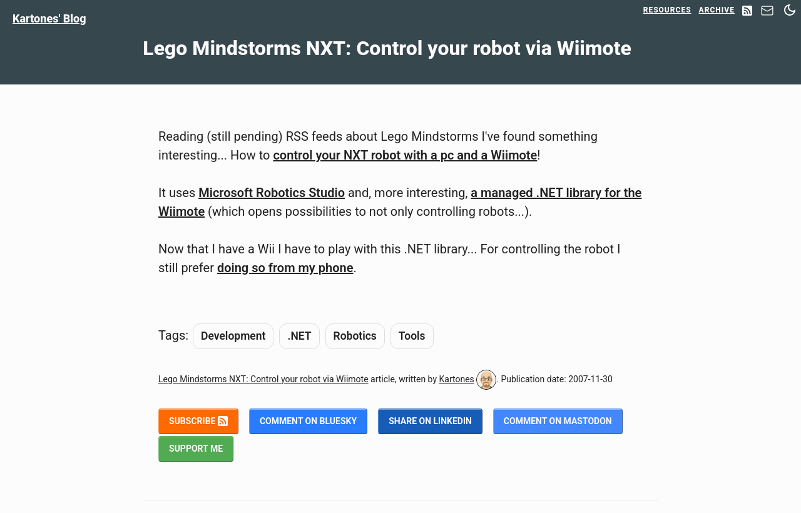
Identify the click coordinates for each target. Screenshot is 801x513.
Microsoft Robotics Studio (271, 192)
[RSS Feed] (747, 11)
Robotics (355, 336)
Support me (196, 449)
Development (233, 336)
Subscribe (198, 421)
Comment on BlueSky (308, 421)
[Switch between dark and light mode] (789, 10)
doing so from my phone (285, 267)
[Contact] (767, 14)
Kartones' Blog (49, 18)
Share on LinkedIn (430, 421)
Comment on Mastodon (558, 421)
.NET (299, 336)
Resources (667, 10)
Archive (717, 10)
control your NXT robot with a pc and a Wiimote (405, 155)
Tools (412, 336)
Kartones (456, 379)
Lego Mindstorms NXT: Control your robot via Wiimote (263, 379)
